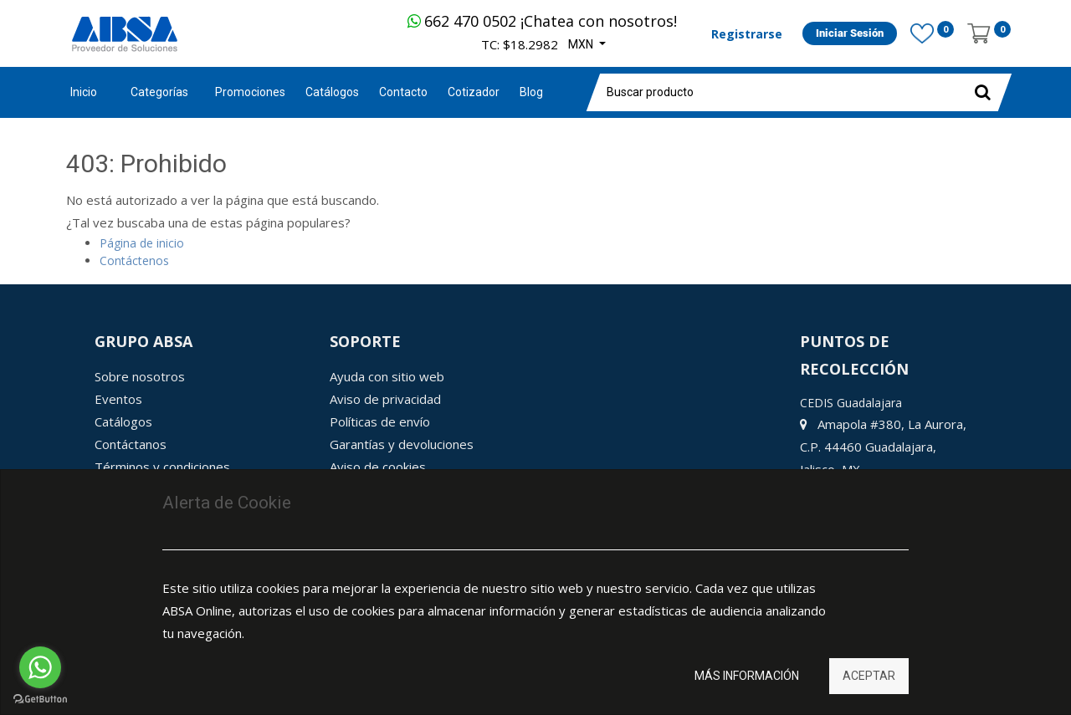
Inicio (83, 92)
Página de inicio (142, 243)
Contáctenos (134, 260)
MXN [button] (582, 44)
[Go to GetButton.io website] (40, 698)
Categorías (159, 92)
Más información (746, 675)
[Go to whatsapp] (40, 667)
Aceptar (869, 675)
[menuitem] (250, 92)
